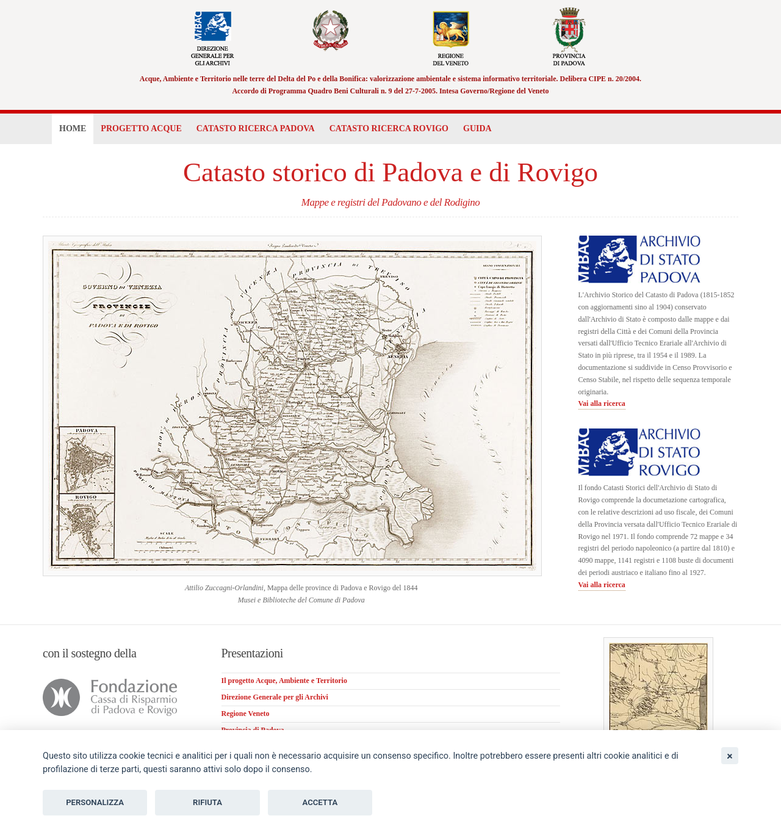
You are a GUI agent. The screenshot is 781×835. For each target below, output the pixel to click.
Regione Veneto (245, 713)
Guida (477, 128)
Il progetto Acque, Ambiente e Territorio (284, 680)
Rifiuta (207, 802)
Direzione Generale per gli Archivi (274, 697)
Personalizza (95, 802)
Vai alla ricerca (601, 403)
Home (72, 128)
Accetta (320, 802)
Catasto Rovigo (388, 128)
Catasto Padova (255, 128)
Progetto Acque (141, 128)
